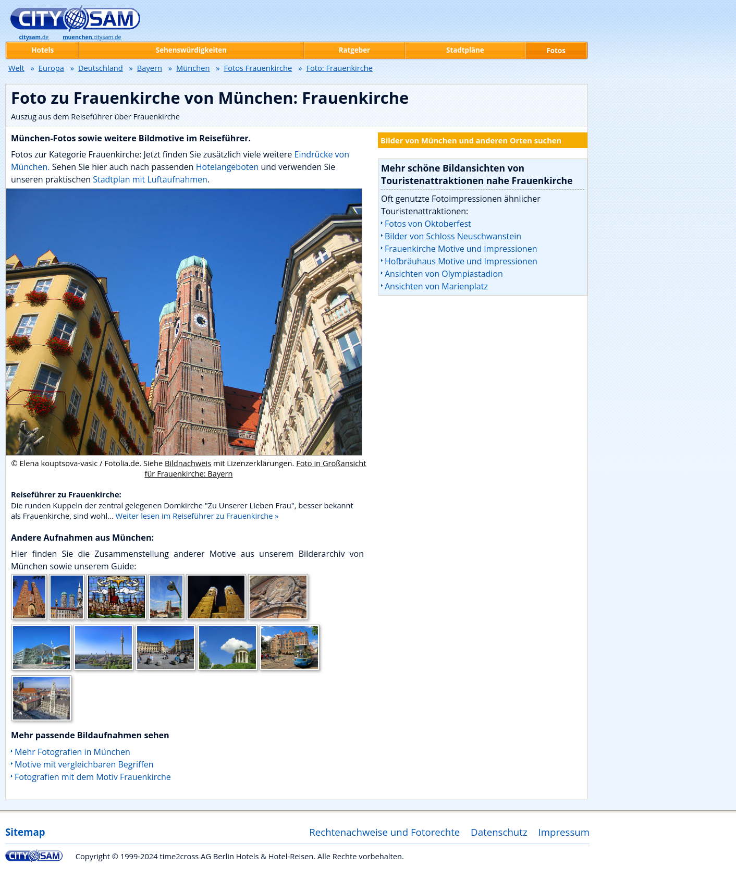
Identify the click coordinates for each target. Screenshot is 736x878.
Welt (16, 68)
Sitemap (25, 831)
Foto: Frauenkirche (339, 68)
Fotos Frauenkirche (258, 68)
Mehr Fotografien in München (72, 752)
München (193, 68)
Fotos (556, 50)
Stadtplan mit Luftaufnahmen (150, 179)
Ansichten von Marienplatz (436, 286)
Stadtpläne (465, 50)
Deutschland (100, 68)
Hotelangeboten (228, 167)
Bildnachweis (188, 463)
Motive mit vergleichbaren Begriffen (84, 764)
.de (33, 37)
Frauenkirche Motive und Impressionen (461, 248)
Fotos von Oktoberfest (428, 223)
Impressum (564, 831)
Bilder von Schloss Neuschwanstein (453, 236)
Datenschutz (499, 831)
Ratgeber (354, 50)
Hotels (42, 50)
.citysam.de (92, 37)
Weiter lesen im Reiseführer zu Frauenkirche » (196, 515)
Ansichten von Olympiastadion (444, 273)
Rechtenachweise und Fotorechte (384, 831)
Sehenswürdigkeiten (191, 50)
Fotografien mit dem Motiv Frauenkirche (93, 777)
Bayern (149, 68)
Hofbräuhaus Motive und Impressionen (461, 261)
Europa (51, 68)
